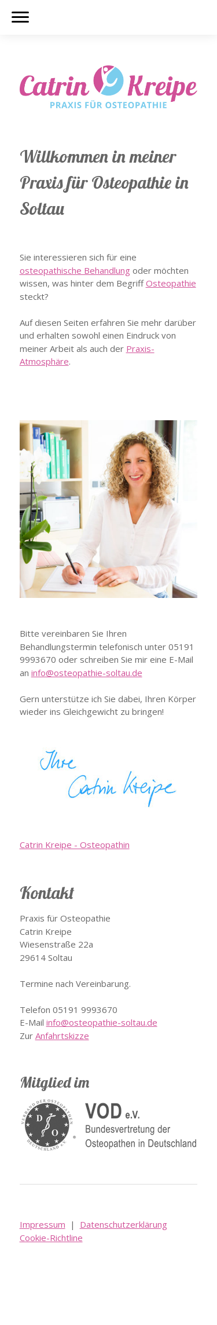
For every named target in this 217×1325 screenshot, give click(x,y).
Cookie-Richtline (51, 1237)
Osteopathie (171, 283)
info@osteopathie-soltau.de (86, 672)
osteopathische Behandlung (75, 270)
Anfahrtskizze (62, 1035)
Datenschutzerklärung (123, 1224)
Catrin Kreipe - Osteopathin (75, 844)
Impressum (42, 1224)
